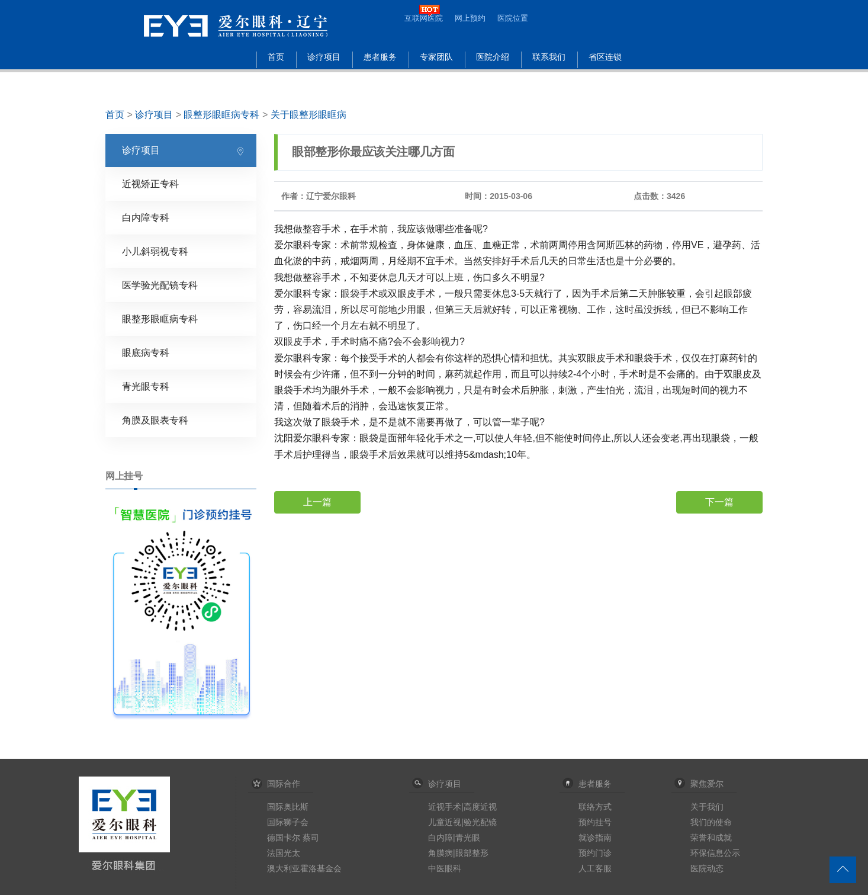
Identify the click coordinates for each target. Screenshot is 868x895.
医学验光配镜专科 (160, 285)
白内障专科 (145, 218)
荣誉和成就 (711, 837)
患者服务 (380, 57)
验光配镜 (480, 822)
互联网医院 (423, 18)
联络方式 (595, 806)
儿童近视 (444, 822)
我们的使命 (711, 822)
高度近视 (480, 806)
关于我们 (707, 806)
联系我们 (548, 57)
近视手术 (444, 806)
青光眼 (467, 837)
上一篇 (317, 502)
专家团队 (436, 57)
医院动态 (707, 868)
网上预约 (470, 18)
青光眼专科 (145, 386)
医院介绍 (492, 57)
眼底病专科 (145, 353)
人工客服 (595, 868)
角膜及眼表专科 (155, 420)
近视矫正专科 (150, 184)
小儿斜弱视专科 (155, 251)
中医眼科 (444, 868)
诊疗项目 (323, 57)
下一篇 (719, 502)
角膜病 (440, 853)
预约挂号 (595, 822)
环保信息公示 (715, 853)
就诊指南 (595, 837)
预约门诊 (595, 853)
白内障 (440, 837)
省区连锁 (605, 57)
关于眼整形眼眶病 (308, 115)
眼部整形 (471, 853)
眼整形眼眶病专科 (221, 115)
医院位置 (512, 18)
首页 (276, 57)
